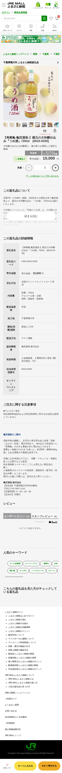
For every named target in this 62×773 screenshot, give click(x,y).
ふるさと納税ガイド (14, 612)
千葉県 (45, 54)
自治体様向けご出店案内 (16, 717)
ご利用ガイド (11, 699)
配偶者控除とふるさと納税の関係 (23, 665)
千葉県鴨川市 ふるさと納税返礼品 (31, 62)
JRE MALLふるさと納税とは (21, 679)
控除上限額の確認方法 (18, 650)
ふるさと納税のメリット (19, 631)
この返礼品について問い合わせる (44, 176)
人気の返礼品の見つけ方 (19, 686)
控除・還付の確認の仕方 (19, 646)
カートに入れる (25, 766)
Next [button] (54, 93)
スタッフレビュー (45, 516)
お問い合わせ (11, 711)
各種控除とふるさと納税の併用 (22, 658)
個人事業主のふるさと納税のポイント (25, 661)
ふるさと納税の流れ (17, 619)
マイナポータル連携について (21, 639)
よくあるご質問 (12, 705)
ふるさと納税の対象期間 (19, 627)
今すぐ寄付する (49, 766)
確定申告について (16, 635)
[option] (31, 93)
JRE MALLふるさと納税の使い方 (23, 683)
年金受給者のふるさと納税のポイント (25, 669)
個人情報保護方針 (13, 729)
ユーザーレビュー (17, 516)
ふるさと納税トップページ (16, 54)
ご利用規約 (10, 723)
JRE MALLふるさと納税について (19, 675)
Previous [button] (7, 93)
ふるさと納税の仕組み (18, 623)
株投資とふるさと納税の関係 (21, 654)
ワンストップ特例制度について (22, 642)
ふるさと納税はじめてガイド (21, 616)
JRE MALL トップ (13, 735)
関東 (35, 54)
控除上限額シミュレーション (18, 693)
